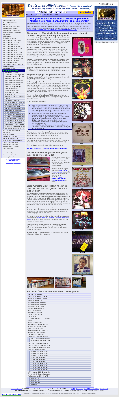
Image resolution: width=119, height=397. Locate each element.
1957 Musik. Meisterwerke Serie (15, 114)
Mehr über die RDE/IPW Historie (13, 140)
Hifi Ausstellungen (8, 66)
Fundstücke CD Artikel (12, 92)
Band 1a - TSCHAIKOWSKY (39, 351)
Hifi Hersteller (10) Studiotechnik (13, 58)
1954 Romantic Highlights (13, 112)
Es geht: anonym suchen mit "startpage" (13, 160)
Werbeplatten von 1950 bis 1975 (15, 128)
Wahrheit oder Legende (10, 136)
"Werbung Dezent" (8, 157)
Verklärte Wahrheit (8, 134)
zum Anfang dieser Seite (11, 394)
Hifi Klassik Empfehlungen (13, 84)
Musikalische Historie (9, 38)
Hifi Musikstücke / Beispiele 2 (14, 82)
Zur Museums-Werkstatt (10, 145)
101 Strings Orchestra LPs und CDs (16, 96)
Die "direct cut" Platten (12, 73)
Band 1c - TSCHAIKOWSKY (39, 355)
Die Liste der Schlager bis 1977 (14, 104)
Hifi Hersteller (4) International (12, 46)
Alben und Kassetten (11, 88)
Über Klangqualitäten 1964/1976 (15, 108)
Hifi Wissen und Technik (10, 28)
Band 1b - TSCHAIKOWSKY (39, 353)
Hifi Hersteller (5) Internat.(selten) (13, 48)
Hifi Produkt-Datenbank (10, 62)
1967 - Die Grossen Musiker (13, 122)
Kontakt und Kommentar (10, 143)
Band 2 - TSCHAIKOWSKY (38, 357)
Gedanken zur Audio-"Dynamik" (14, 75)
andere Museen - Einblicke (11, 147)
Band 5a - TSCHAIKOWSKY (39, 363)
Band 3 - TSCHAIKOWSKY (38, 359)
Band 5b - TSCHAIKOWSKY (39, 365)
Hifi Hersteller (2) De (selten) (11, 42)
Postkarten (33, 384)
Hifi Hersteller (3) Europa (10, 44)
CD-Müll (7, 98)
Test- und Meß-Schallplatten (11, 130)
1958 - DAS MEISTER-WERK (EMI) (16, 118)
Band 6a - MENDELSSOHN (39, 367)
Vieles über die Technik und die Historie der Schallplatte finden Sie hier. (52, 30)
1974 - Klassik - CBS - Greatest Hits (16, 124)
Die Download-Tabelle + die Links (13, 64)
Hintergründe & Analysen (10, 138)
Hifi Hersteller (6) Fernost (10, 50)
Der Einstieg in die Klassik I (13, 110)
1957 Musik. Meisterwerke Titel (40, 338)
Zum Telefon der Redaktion (91, 389)
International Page (8, 153)
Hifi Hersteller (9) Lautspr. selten (13, 56)
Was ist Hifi (6, 24)
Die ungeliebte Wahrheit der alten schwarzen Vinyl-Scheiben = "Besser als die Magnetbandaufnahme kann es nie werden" (60, 19)
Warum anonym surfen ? (13, 163)
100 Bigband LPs (10, 94)
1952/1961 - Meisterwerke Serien (15, 116)
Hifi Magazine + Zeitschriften (11, 30)
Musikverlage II (35, 380)
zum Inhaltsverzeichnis (10, 22)
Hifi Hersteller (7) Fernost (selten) (13, 52)
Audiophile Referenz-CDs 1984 (14, 77)
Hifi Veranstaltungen (9, 68)
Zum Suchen (85, 12)
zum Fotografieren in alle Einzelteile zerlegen (58, 178)
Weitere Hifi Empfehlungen (13, 86)
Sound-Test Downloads (12, 100)
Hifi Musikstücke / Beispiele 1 (14, 81)
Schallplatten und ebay (12, 90)
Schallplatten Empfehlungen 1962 (15, 102)
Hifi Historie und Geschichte (11, 26)
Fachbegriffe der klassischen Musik (15, 126)
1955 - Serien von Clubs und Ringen (16, 120)
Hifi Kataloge (7, 34)
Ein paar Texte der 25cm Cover (40, 340)
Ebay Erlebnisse (8, 149)
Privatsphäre (79, 389)
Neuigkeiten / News (9, 20)
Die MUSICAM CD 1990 (12, 79)
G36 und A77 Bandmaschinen (60, 171)
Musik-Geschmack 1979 (12, 106)
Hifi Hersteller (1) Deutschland (12, 40)
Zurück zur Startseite (16, 389)
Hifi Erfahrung (7, 36)
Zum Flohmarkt (104, 389)
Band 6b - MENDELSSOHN (39, 369)
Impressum (6, 151)
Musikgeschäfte (35, 382)
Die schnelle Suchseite (10, 155)
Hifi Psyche (6, 132)
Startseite (39, 15)
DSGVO (73, 389)
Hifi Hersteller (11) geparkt (11, 60)
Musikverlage (34, 378)
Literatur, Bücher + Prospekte (12, 32)
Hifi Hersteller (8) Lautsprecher (12, 54)
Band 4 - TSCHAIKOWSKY (38, 361)
